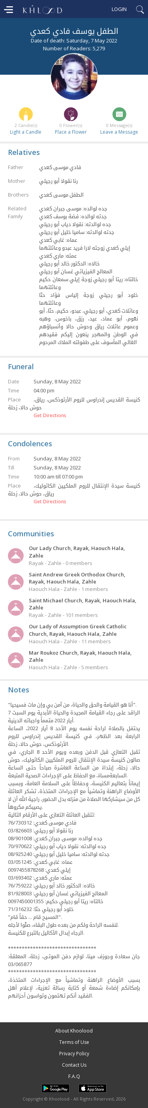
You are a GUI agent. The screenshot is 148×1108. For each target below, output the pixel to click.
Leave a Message (119, 132)
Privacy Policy (74, 1053)
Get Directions (50, 415)
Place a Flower (71, 132)
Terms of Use (74, 1042)
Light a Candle (25, 132)
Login (119, 9)
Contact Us (74, 1065)
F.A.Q (74, 1076)
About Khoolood (74, 1030)
